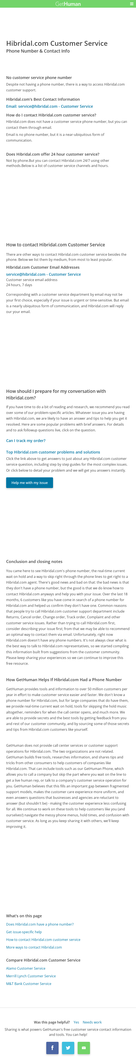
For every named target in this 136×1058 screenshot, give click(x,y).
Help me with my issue (29, 482)
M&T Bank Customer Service (28, 983)
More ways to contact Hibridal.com (34, 947)
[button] (132, 4)
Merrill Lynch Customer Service (31, 976)
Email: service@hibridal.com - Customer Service (49, 106)
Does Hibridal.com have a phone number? (40, 924)
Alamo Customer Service (25, 968)
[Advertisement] (68, 205)
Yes (76, 1022)
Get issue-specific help (24, 932)
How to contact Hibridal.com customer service (43, 939)
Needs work (92, 1022)
